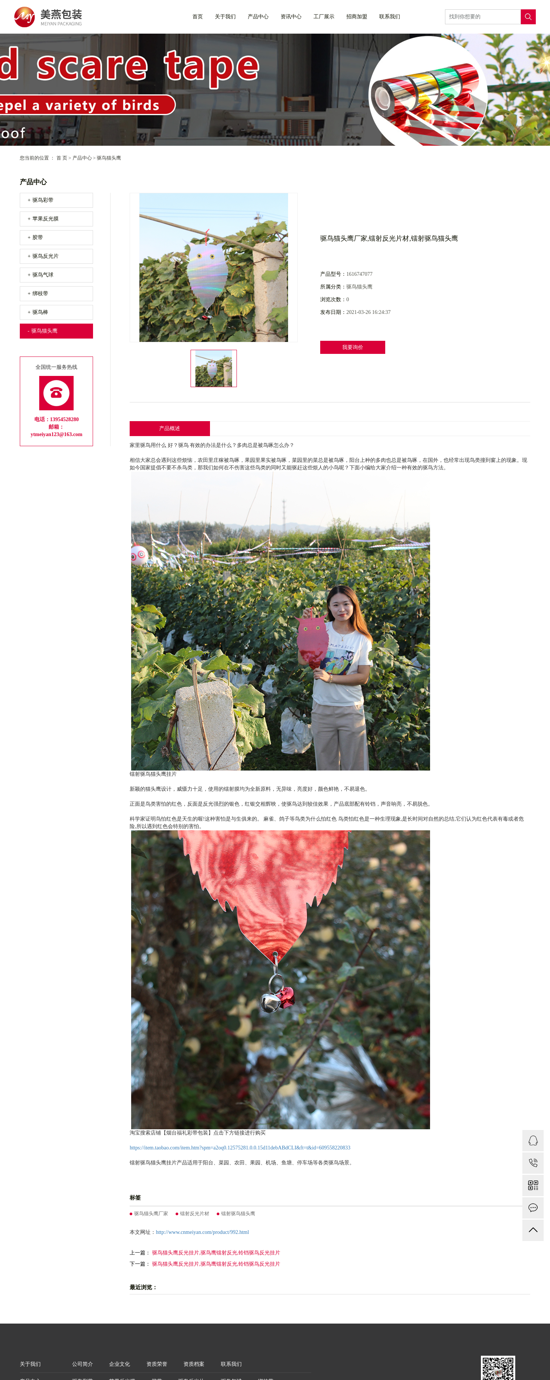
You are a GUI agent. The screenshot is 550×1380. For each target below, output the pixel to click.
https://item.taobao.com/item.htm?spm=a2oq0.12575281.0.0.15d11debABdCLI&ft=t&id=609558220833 (240, 1148)
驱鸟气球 (43, 275)
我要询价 (352, 347)
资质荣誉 (156, 1364)
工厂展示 (323, 16)
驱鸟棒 (40, 312)
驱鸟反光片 (46, 256)
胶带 (38, 237)
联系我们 (389, 16)
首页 (197, 16)
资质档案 (193, 1364)
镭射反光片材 (194, 1213)
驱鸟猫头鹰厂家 (151, 1213)
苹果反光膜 (46, 219)
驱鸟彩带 (43, 200)
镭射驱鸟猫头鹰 (238, 1213)
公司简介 (82, 1364)
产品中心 (258, 16)
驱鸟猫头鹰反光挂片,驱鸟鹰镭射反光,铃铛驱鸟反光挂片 (216, 1253)
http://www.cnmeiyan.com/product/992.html (202, 1232)
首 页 (61, 158)
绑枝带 (40, 293)
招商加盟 (356, 16)
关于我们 (225, 16)
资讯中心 (291, 16)
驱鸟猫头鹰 (109, 158)
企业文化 (119, 1364)
